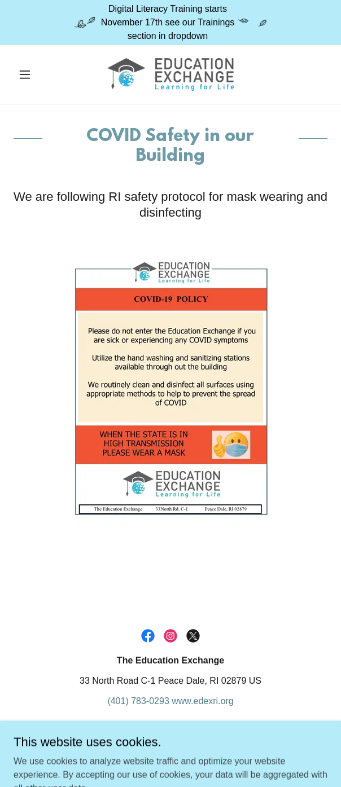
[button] (37, 74)
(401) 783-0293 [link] (138, 701)
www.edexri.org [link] (202, 701)
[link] (170, 74)
